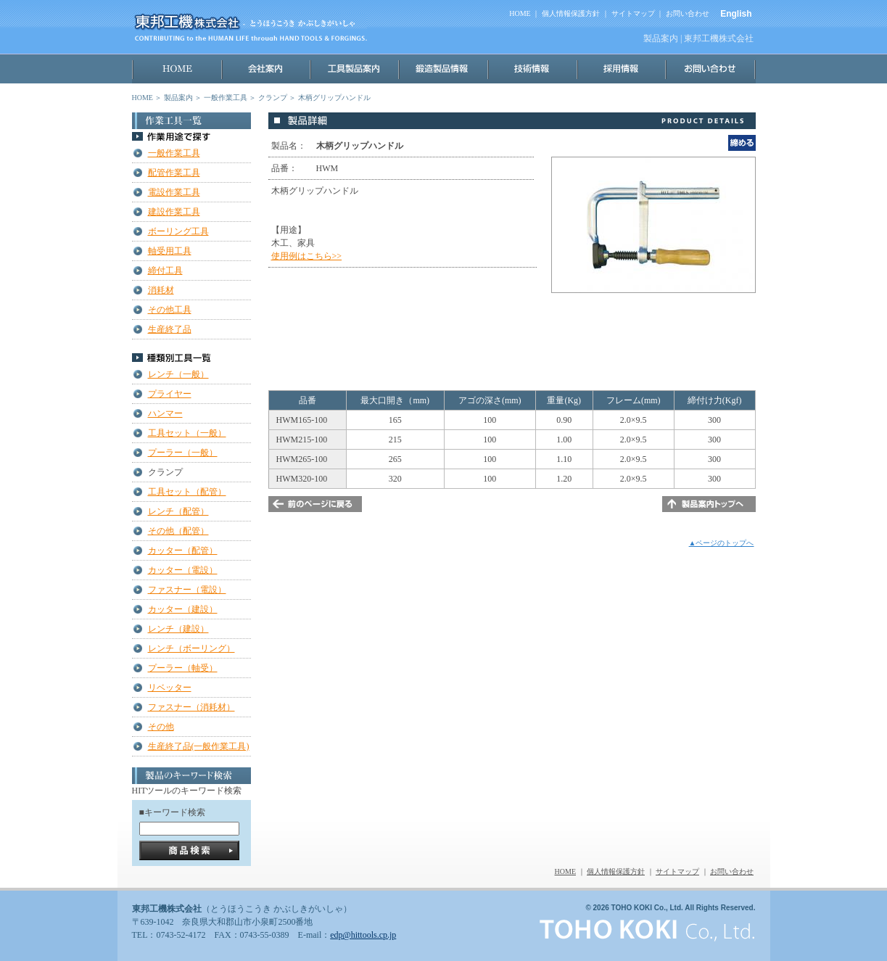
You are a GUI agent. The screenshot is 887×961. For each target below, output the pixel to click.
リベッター (169, 687)
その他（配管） (178, 531)
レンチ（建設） (178, 629)
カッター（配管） (183, 550)
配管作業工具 (174, 173)
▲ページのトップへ (721, 543)
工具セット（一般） (187, 433)
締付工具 (165, 270)
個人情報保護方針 (571, 13)
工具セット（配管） (187, 492)
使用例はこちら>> (306, 256)
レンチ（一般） (178, 374)
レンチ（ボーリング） (191, 648)
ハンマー (165, 413)
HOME (519, 13)
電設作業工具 (174, 192)
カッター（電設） (183, 570)
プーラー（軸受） (183, 668)
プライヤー (169, 394)
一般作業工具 (225, 98)
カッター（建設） (183, 609)
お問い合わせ (687, 13)
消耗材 (161, 290)
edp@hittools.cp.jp (363, 935)
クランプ (272, 98)
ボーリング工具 (178, 231)
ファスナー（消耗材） (191, 707)
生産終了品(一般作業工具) (198, 746)
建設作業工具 (174, 212)
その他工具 (169, 310)
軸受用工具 (169, 251)
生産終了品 (169, 329)
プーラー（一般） (183, 452)
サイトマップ (633, 13)
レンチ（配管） (178, 511)
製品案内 (178, 98)
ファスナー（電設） (187, 590)
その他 (161, 727)
